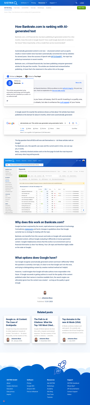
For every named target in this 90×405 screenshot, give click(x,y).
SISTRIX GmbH (12, 380)
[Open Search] (76, 2)
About (8, 383)
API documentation (73, 389)
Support (53, 3)
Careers (12, 386)
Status (69, 394)
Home (5, 12)
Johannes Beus (47, 298)
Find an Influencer (32, 391)
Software (24, 3)
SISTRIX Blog (8, 8)
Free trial (81, 8)
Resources (42, 3)
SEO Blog (50, 391)
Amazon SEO (31, 389)
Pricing (33, 3)
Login (82, 3)
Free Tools (17, 8)
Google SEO (30, 386)
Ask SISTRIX (25, 8)
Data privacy (11, 391)
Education (10, 389)
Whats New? (71, 386)
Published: (40, 301)
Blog (10, 12)
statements (29, 229)
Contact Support (72, 391)
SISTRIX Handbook (73, 383)
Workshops (41, 8)
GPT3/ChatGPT (56, 56)
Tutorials (33, 8)
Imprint (9, 394)
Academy (48, 8)
